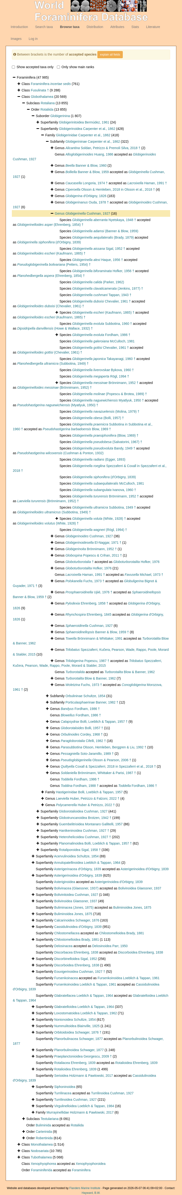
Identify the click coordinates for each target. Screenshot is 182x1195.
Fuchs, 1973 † (84, 581)
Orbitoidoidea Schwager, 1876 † (77, 1032)
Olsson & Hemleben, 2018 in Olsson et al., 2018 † (110, 189)
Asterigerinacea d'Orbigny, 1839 (77, 869)
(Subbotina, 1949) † (53, 363)
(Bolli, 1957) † (98, 418)
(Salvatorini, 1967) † (107, 442)
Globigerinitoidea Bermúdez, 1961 (84, 122)
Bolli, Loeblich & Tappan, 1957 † (94, 721)
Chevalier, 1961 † (101, 301)
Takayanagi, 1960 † (104, 359)
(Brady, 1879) (103, 237)
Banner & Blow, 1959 (87, 172)
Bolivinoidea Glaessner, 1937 (139, 888)
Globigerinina (60, 116)
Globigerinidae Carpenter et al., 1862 (83, 135)
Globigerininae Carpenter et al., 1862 (92, 141)
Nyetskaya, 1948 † (104, 220)
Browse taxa (69, 27)
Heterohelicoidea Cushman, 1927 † (85, 837)
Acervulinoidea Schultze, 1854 (76, 856)
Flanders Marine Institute (84, 1188)
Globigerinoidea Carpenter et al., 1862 (87, 129)
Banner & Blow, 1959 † (97, 632)
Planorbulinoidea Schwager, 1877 (79, 1050)
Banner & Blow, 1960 (86, 165)
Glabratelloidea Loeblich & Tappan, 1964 (84, 1007)
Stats (135, 27)
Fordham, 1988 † (80, 786)
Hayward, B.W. (91, 1193)
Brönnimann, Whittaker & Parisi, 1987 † (98, 773)
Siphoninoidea (64, 1087)
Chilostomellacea (67, 933)
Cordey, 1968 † (82, 734)
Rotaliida (47, 109)
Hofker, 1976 (137, 562)
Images (16, 39)
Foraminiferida (41, 1170)
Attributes (117, 27)
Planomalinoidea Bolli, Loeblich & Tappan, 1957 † (95, 843)
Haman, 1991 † (147, 183)
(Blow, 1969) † (105, 435)
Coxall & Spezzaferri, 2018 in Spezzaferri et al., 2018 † (108, 766)
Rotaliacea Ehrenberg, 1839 (75, 1063)
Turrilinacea (63, 1093)
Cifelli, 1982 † (83, 741)
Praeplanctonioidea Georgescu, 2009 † (83, 1056)
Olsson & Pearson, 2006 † (96, 760)
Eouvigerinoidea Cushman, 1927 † (79, 971)
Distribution (94, 27)
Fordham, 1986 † (101, 335)
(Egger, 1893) (98, 459)
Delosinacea (63, 946)
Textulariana (50, 1119)
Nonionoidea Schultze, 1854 (75, 1019)
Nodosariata (40, 1151)
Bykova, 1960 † (103, 370)
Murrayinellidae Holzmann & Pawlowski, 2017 (80, 1112)
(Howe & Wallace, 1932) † (55, 328)
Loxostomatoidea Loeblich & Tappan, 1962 (85, 1013)
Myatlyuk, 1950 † (108, 400)
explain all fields (110, 54)
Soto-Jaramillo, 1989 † (87, 754)
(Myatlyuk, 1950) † (57, 405)
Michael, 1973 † (144, 574)
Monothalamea (42, 1144)
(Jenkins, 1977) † (107, 288)
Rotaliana (48, 103)
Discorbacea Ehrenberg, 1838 (76, 952)
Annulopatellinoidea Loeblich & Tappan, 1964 (87, 862)
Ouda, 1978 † (87, 202)
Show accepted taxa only (33, 67)
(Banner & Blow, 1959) (105, 231)
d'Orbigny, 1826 (85, 196)
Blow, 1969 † (77, 429)
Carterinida (44, 1132)
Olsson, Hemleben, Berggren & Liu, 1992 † (103, 747)
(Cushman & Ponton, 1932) (60, 453)
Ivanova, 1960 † (104, 490)
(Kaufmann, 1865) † (51, 253)
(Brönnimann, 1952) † (54, 387)
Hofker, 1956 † (103, 271)
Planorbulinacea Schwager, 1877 (78, 1039)
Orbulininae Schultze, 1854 (85, 696)
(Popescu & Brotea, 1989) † (109, 394)
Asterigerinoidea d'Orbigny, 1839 (144, 869)
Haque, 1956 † (97, 260)
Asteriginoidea (64, 882)
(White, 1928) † (99, 518)
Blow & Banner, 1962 (130, 672)
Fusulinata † (40, 90)
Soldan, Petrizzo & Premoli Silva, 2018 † (102, 148)
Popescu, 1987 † (87, 661)
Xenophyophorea (43, 1164)
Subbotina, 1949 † (104, 507)
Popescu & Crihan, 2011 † (93, 555)
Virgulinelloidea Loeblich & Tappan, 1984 (84, 1106)
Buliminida (43, 1125)
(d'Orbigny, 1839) (49, 242)
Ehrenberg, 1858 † (86, 603)
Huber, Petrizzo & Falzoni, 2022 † (87, 798)
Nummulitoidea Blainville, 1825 (77, 1026)
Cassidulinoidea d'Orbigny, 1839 (78, 927)
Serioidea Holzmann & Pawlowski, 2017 (83, 1075)
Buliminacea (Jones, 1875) (74, 907)
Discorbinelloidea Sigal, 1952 (75, 959)
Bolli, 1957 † (82, 728)
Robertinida (44, 1138)
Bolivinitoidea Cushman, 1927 (76, 895)
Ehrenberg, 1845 (88, 614)
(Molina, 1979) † (105, 411)
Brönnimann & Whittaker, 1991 (94, 638)
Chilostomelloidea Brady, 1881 (121, 933)
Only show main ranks (75, 67)
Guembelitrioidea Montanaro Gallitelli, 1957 (91, 824)
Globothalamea (42, 97)
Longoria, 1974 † (86, 183)
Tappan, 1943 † (102, 295)
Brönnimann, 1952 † (105, 383)
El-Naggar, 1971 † (93, 542)
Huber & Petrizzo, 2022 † (85, 805)
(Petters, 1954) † (54, 264)
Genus (60, 213)
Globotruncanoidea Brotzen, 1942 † (85, 818)
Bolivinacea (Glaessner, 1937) (76, 888)
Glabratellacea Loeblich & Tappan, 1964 (83, 995)
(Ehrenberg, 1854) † (50, 225)
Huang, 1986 (89, 154)
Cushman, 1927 (87, 213)
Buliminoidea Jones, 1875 (132, 907)
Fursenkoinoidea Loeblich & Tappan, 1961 (128, 978)
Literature (153, 27)
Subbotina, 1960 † (102, 324)
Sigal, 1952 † (98, 248)
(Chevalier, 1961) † (50, 306)
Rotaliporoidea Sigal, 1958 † (80, 850)
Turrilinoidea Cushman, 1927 (112, 1093)
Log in (33, 39)
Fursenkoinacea (66, 978)
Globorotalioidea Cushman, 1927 (83, 811)
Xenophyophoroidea (90, 1164)
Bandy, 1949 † (103, 448)
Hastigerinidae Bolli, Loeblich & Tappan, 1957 (89, 792)
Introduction (19, 27)
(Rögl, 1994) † (99, 530)
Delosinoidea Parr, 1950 (109, 946)
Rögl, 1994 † (100, 376)
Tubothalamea (41, 1157)
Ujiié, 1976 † (88, 592)
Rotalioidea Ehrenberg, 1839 (136, 1063)
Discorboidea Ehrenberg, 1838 (140, 952)
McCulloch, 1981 (103, 341)
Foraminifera (51, 84)
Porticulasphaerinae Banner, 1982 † (91, 702)
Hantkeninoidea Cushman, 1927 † (84, 830)
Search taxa (44, 27)
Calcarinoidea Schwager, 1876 (76, 920)
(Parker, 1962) (98, 282)
